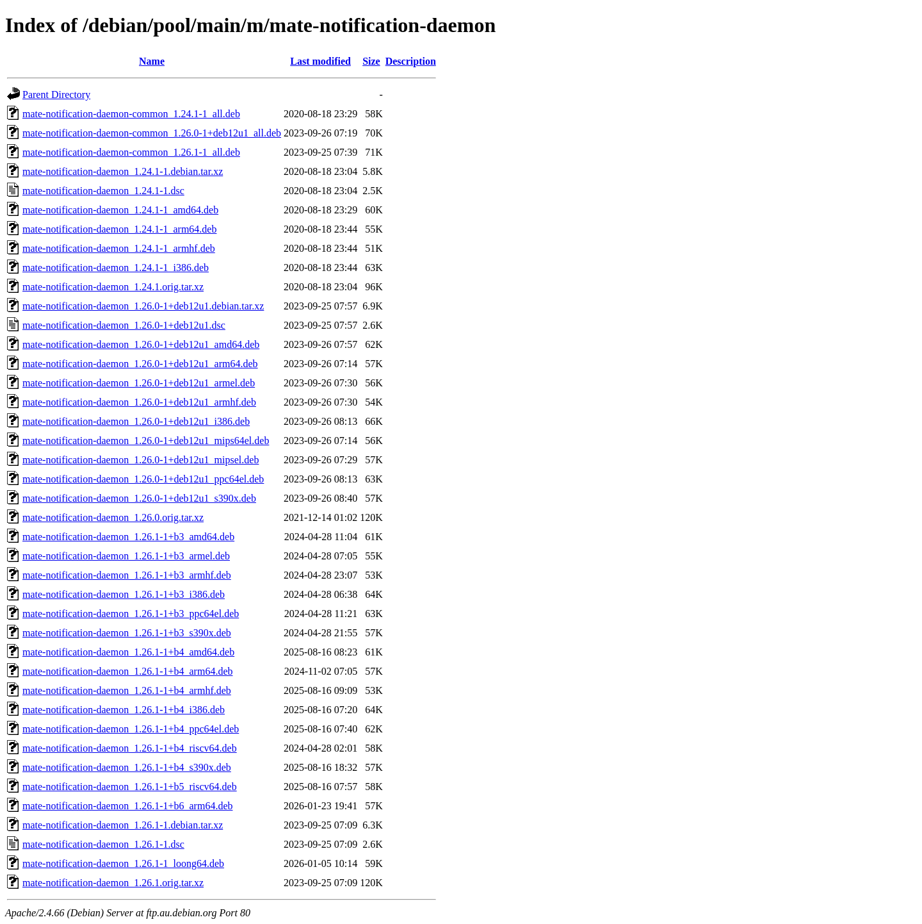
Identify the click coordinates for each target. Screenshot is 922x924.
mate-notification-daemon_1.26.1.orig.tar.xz (113, 882)
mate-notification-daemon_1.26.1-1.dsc (103, 844)
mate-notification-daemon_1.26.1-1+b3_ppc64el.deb (130, 613)
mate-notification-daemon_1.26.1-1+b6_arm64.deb (127, 805)
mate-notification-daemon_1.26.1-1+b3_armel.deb (126, 555)
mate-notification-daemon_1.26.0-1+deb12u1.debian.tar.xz (143, 306)
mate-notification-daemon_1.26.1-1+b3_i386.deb (123, 594)
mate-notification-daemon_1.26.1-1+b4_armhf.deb (126, 690)
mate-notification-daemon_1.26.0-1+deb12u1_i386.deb (136, 421)
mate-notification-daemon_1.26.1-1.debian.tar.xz (122, 825)
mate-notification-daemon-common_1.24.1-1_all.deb (131, 113)
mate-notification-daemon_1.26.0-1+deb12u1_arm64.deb (140, 363)
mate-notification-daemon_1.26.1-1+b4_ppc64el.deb (130, 728)
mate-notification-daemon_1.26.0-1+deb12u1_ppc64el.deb (143, 479)
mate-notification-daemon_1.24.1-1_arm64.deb (119, 229)
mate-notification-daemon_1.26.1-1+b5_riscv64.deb (129, 786)
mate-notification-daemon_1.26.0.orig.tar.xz (113, 517)
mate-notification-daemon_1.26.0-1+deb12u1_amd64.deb (140, 344)
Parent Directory (56, 94)
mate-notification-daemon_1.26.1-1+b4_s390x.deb (126, 767)
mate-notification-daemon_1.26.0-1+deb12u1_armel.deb (138, 382)
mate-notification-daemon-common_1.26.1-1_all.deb (131, 152)
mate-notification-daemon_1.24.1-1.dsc (103, 190)
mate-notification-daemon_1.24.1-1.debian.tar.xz (122, 171)
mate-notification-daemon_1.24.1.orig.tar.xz (113, 286)
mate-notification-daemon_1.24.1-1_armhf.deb (118, 248)
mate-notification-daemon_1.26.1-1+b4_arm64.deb (127, 671)
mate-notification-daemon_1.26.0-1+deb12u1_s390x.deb (139, 498)
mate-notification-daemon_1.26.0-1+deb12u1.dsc (123, 325)
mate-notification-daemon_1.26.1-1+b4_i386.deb (123, 709)
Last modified (320, 61)
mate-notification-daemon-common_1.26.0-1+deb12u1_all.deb (151, 133)
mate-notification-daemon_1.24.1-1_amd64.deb (120, 209)
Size (371, 61)
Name (152, 61)
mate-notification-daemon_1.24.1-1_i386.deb (115, 267)
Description (410, 61)
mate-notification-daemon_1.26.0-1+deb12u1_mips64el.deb (145, 440)
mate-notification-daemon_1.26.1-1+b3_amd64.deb (128, 536)
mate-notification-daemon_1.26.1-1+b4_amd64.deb (128, 652)
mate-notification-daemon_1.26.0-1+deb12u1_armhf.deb (139, 402)
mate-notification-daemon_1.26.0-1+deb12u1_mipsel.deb (140, 459)
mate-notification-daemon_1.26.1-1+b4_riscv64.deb (129, 748)
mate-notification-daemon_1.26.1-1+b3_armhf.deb (126, 575)
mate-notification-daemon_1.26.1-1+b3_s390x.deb (126, 632)
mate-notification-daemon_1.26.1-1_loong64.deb (123, 863)
